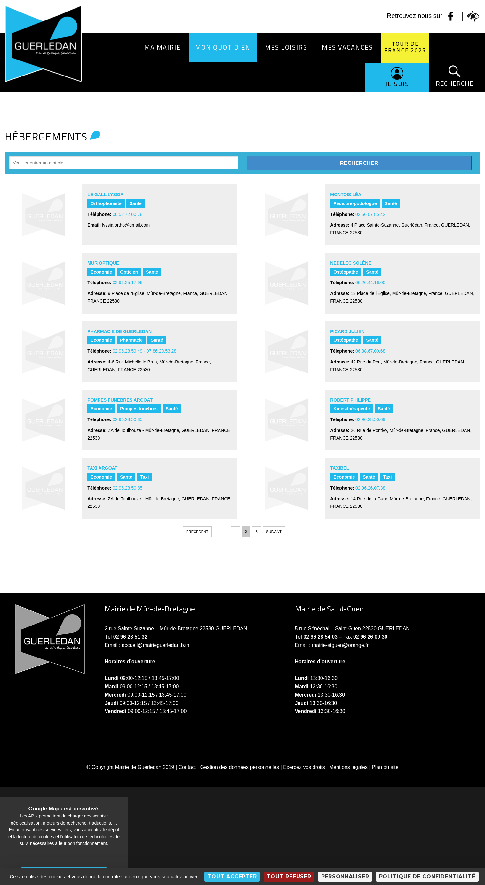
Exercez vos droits (304, 767)
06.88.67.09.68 (370, 351)
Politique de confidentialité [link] (427, 876)
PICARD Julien (347, 331)
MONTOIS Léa (345, 194)
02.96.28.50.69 (370, 419)
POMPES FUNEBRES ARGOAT (120, 400)
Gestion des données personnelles (239, 767)
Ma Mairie (162, 47)
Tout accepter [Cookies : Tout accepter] (232, 876)
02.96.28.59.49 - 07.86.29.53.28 (144, 351)
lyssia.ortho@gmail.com (126, 224)
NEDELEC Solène (350, 263)
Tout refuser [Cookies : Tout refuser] (289, 876)
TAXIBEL (339, 468)
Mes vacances (347, 47)
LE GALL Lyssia (105, 194)
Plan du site (385, 767)
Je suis (397, 84)
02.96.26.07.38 (370, 487)
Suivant (274, 532)
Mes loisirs (286, 47)
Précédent (197, 532)
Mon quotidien (222, 47)
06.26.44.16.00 (370, 282)
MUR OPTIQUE (103, 263)
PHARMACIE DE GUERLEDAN (119, 331)
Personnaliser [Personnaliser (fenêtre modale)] (345, 876)
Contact (187, 767)
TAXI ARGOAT (102, 468)
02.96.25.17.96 (127, 282)
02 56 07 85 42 (370, 214)
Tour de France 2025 (405, 46)
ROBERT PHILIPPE (350, 400)
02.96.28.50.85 (127, 419)
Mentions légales (348, 767)
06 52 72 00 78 (127, 214)
